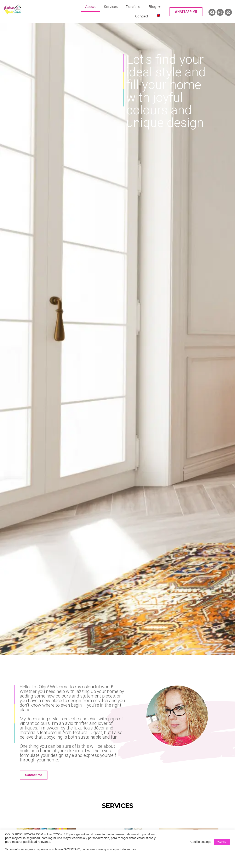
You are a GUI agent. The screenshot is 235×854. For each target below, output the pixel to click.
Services (111, 7)
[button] (186, 11)
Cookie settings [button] (200, 841)
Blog (154, 7)
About (90, 7)
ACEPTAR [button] (222, 842)
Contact (141, 16)
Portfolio (133, 7)
